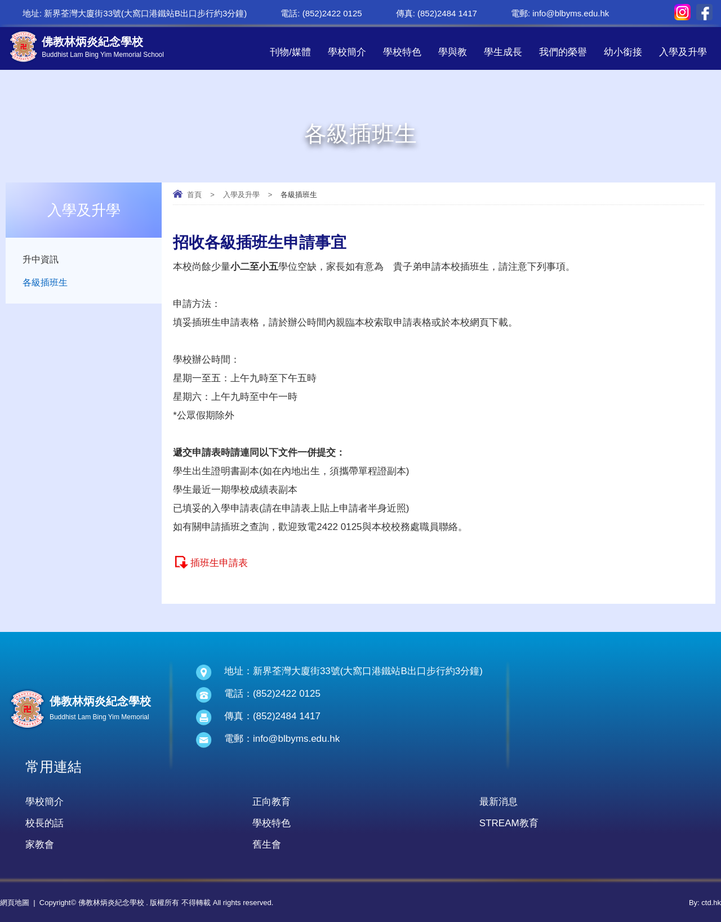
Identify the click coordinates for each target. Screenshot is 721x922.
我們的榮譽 (563, 52)
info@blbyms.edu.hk (570, 13)
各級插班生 (46, 283)
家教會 (39, 844)
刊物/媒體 (290, 52)
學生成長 (503, 52)
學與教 (452, 52)
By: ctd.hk (705, 902)
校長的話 (44, 823)
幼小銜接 (623, 52)
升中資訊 (42, 259)
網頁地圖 (14, 902)
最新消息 (498, 801)
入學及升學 (683, 52)
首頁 (194, 194)
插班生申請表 (219, 563)
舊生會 (266, 844)
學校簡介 (347, 52)
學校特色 (402, 52)
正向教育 (271, 801)
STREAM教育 (508, 823)
